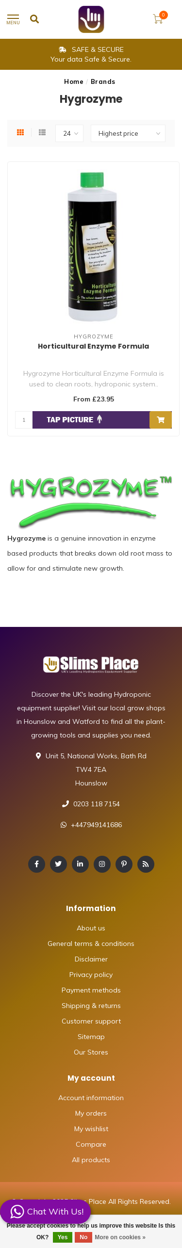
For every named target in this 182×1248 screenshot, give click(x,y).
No (83, 1237)
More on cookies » (120, 1237)
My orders (91, 1113)
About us (91, 928)
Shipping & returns (91, 1005)
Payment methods (91, 990)
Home (73, 81)
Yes (63, 1237)
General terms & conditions (91, 943)
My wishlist (91, 1128)
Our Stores (91, 1052)
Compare (91, 1144)
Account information (91, 1097)
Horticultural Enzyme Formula (93, 346)
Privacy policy (91, 974)
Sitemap (91, 1036)
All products (91, 1159)
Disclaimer (91, 959)
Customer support (91, 1021)
